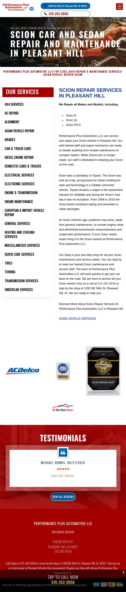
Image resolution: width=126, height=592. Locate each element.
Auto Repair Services (63, 534)
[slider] (63, 471)
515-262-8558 (58, 13)
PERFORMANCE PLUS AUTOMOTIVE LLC (28, 71)
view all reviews (63, 499)
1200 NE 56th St (37, 28)
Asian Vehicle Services (77, 318)
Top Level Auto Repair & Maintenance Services (87, 71)
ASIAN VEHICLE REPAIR (58, 74)
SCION (79, 74)
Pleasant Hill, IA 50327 (59, 28)
